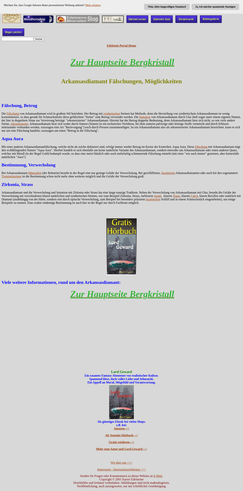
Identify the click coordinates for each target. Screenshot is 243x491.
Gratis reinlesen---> (121, 442)
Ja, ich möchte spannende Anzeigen (215, 6)
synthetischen (111, 113)
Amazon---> (121, 428)
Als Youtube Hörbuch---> (121, 435)
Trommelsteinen (11, 176)
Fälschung (13, 113)
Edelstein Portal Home (121, 45)
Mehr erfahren (92, 5)
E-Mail (158, 476)
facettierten (168, 173)
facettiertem (153, 199)
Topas (176, 196)
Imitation (145, 117)
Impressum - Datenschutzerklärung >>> (121, 469)
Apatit (157, 196)
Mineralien (34, 173)
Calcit (194, 196)
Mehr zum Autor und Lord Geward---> (121, 449)
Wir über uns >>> (121, 462)
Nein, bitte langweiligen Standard (167, 6)
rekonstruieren (19, 123)
